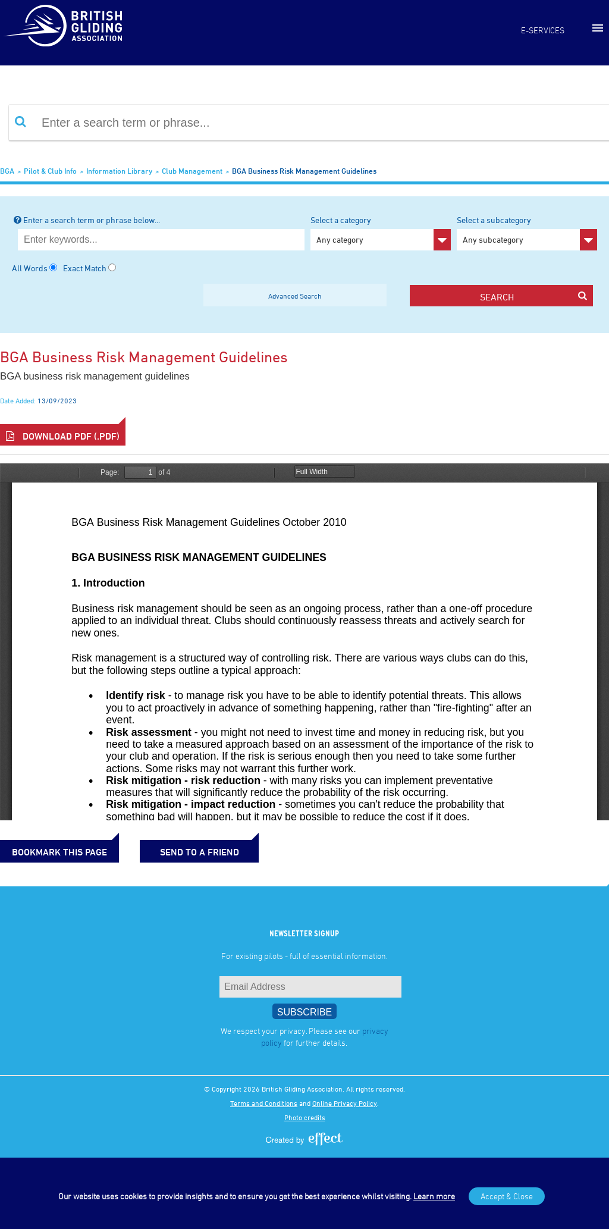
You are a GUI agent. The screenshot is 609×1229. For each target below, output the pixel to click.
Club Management (192, 170)
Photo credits (304, 1117)
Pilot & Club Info (50, 170)
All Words (30, 268)
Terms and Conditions (263, 1103)
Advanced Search (295, 295)
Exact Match (84, 268)
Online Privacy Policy (344, 1103)
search (533, 296)
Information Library (119, 170)
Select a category (380, 232)
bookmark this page (59, 851)
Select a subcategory (527, 232)
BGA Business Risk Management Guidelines (304, 170)
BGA (7, 170)
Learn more (434, 1196)
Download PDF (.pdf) (63, 436)
